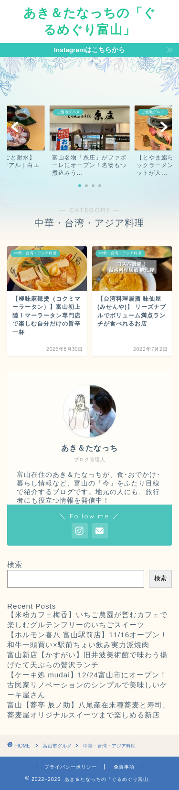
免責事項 (124, 766)
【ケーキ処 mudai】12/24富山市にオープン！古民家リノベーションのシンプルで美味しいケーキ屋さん (87, 685)
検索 (14, 564)
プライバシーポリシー (70, 766)
